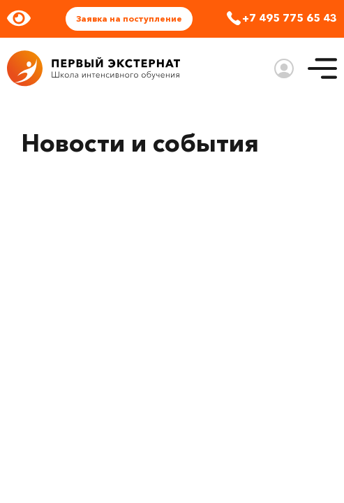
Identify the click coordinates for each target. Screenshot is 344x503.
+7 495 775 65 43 (289, 17)
